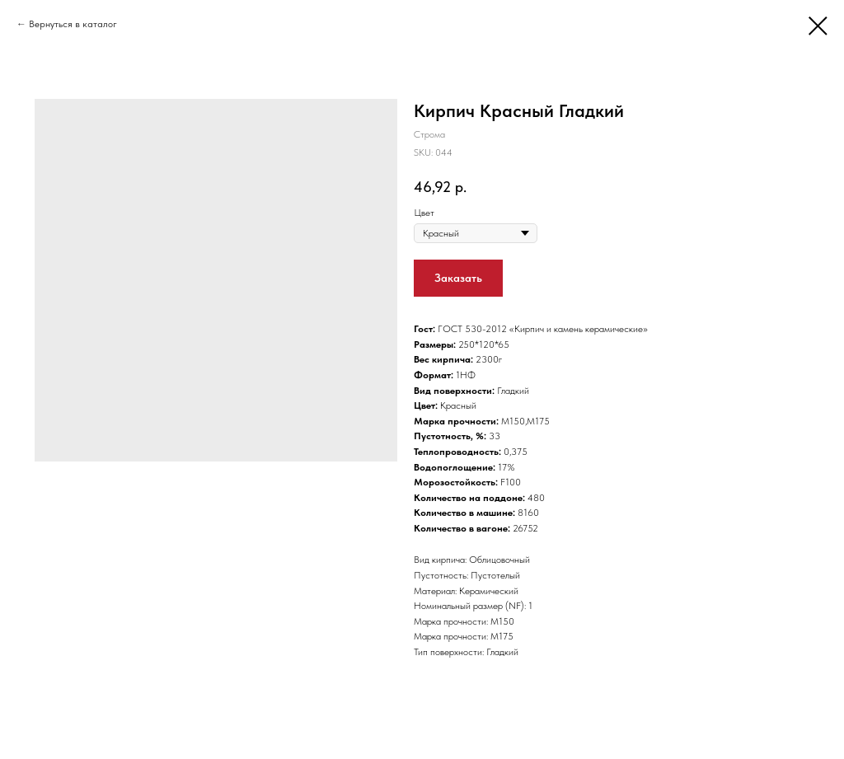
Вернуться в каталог (73, 24)
